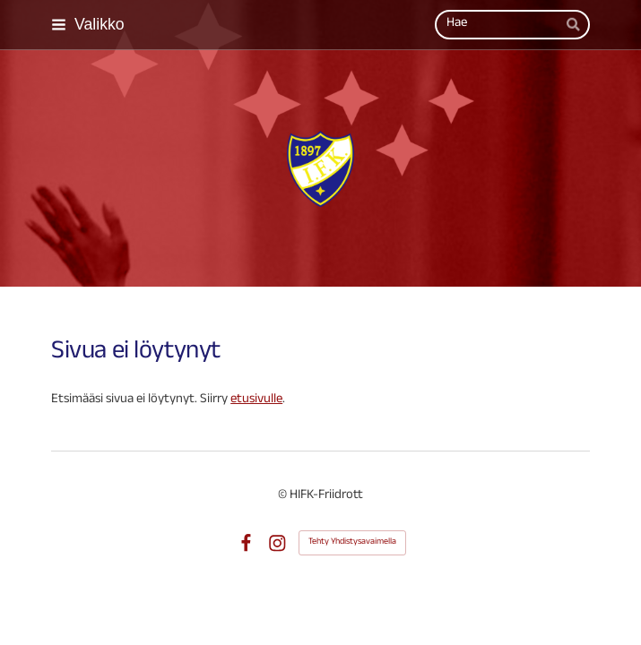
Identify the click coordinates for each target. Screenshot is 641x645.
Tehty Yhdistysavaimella (352, 542)
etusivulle (256, 400)
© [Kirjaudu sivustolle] (284, 496)
